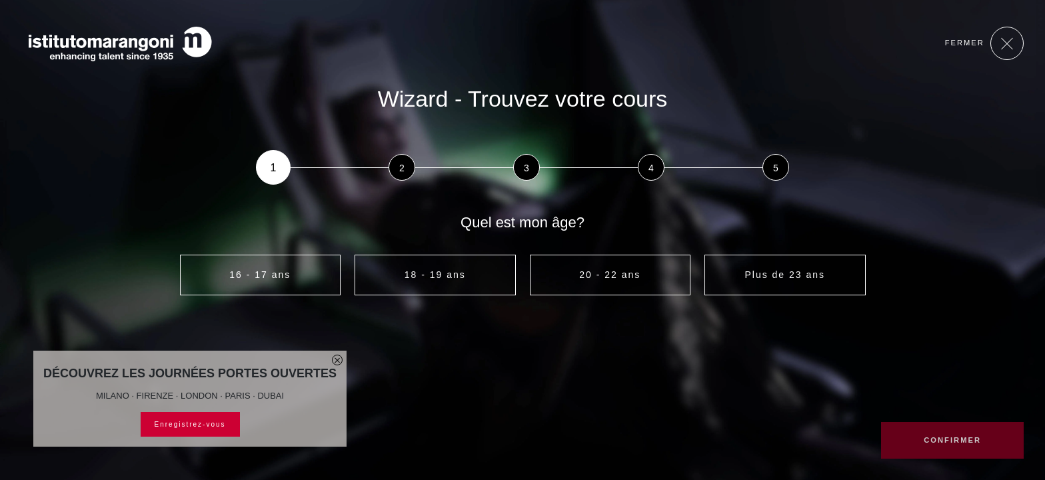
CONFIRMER (952, 440)
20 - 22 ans (609, 274)
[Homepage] (120, 44)
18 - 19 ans (435, 274)
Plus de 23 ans (784, 274)
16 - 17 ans (260, 274)
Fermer (984, 43)
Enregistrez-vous (190, 424)
